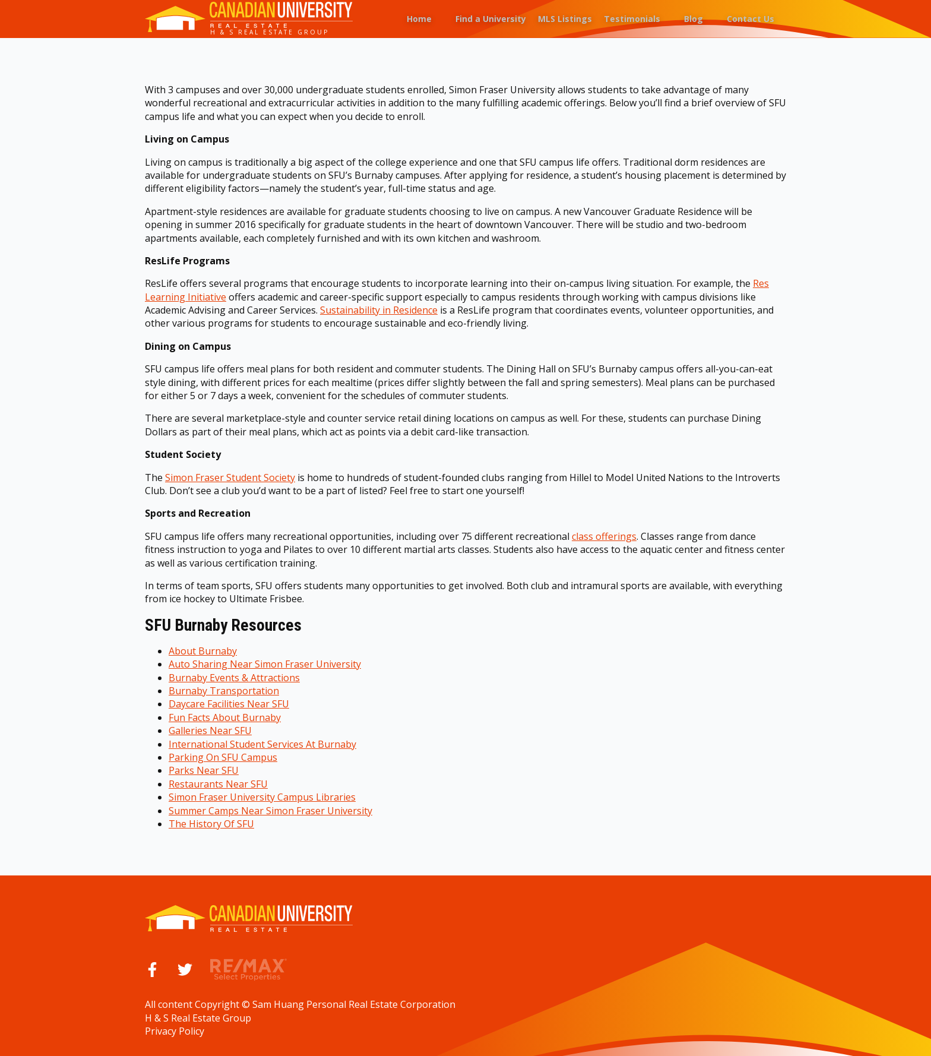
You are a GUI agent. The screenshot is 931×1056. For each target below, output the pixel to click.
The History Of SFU (211, 823)
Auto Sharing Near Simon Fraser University (265, 664)
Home (419, 18)
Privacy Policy (174, 1031)
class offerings (604, 536)
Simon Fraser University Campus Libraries (262, 797)
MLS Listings (565, 18)
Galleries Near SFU (210, 730)
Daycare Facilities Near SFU (229, 703)
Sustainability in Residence (379, 310)
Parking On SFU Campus (223, 757)
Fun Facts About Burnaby (225, 717)
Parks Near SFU (204, 770)
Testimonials (632, 18)
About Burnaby (203, 650)
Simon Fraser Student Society (230, 477)
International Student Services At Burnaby (262, 744)
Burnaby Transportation (224, 690)
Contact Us (750, 18)
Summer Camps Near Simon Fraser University (270, 810)
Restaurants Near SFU (218, 784)
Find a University (490, 18)
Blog (693, 18)
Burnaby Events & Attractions (234, 677)
